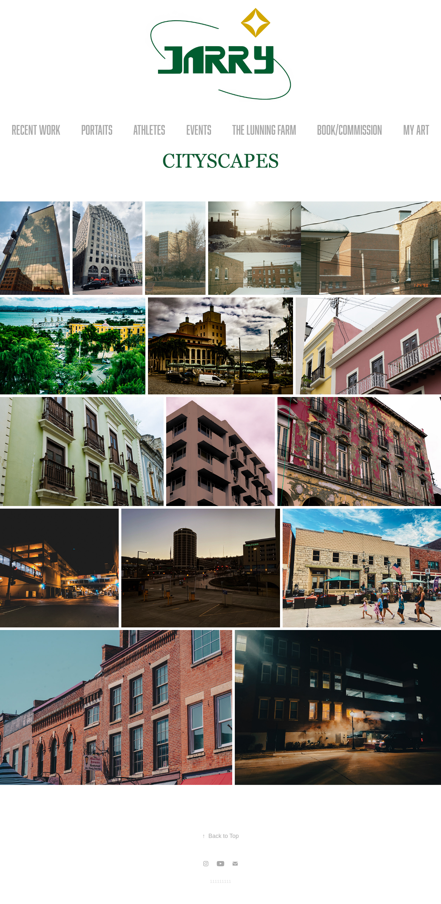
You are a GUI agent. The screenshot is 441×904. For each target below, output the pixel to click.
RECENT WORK (36, 129)
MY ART (416, 129)
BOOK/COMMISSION (349, 129)
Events (198, 129)
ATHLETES (149, 129)
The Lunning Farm (264, 129)
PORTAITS (97, 129)
